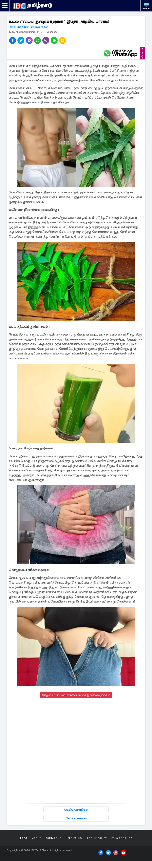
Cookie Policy (97, 838)
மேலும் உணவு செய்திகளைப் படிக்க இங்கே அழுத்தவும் (76, 695)
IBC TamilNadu (39, 850)
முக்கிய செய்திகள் (76, 809)
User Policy (74, 838)
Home (24, 838)
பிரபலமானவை (76, 818)
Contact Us (53, 838)
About (36, 838)
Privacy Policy (121, 838)
